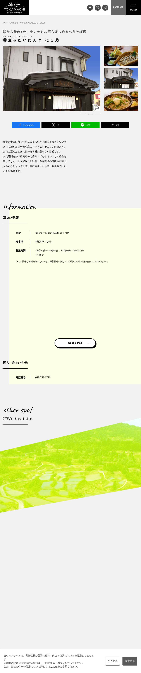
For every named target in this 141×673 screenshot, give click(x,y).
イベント (27, 576)
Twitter (55, 125)
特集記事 (27, 585)
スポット (14, 22)
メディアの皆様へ (107, 581)
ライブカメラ (29, 594)
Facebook (26, 125)
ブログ (26, 581)
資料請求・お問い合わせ (111, 576)
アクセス (27, 598)
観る (64, 576)
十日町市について (48, 581)
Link (115, 125)
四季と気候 (45, 585)
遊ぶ (64, 581)
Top (24, 572)
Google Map (75, 343)
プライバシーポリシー (110, 589)
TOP (5, 22)
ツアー (85, 581)
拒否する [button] (112, 661)
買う (64, 589)
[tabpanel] (51, 78)
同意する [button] (130, 661)
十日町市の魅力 (47, 576)
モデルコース (88, 576)
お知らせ (27, 602)
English (59, 620)
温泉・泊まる (68, 594)
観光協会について (107, 585)
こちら (53, 666)
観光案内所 (104, 572)
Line (85, 125)
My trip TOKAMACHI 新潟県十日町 (14, 7)
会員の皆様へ (88, 611)
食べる (65, 585)
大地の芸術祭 (29, 589)
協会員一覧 (104, 594)
